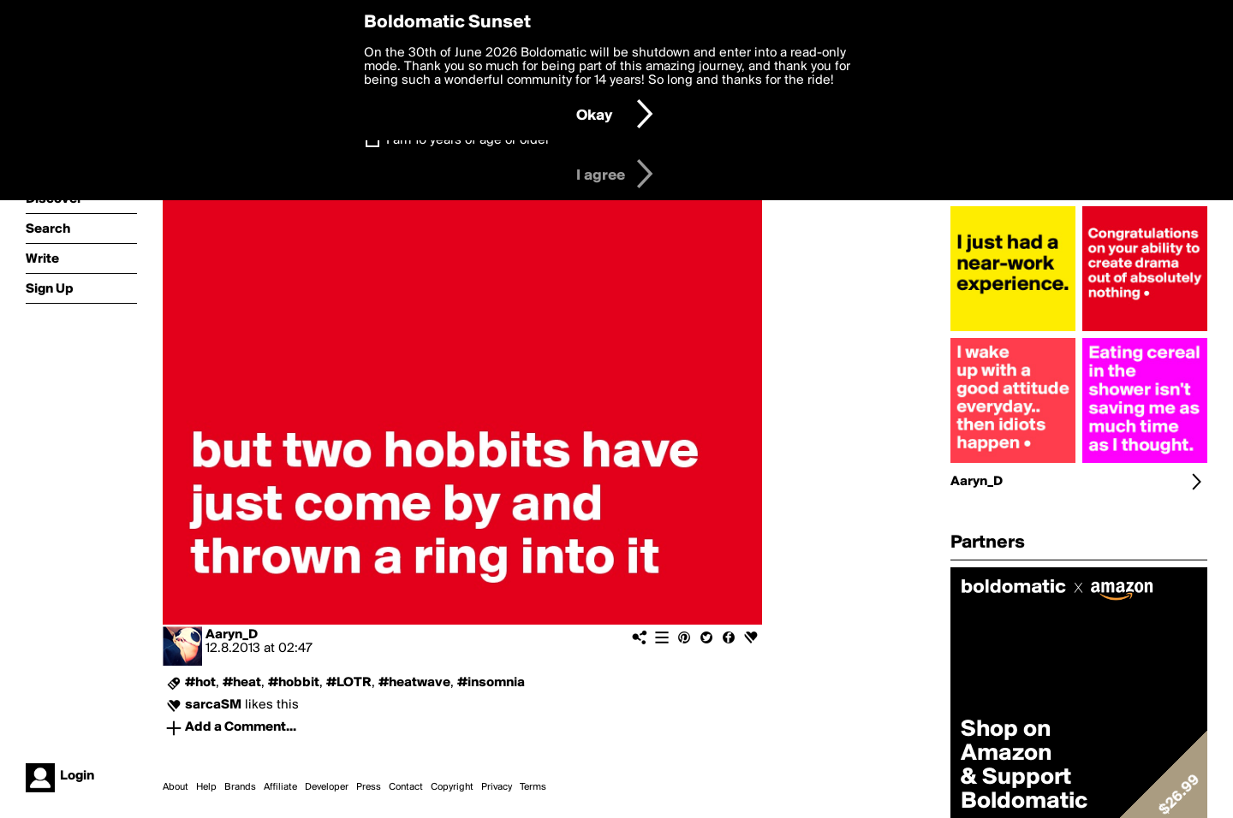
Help (206, 787)
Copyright (452, 787)
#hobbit (293, 683)
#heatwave (414, 683)
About (175, 787)
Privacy (496, 787)
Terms (533, 787)
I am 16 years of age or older (468, 140)
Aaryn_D (232, 635)
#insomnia (491, 683)
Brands (240, 787)
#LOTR (349, 683)
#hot (200, 683)
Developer (326, 787)
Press (368, 787)
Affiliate (280, 787)
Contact (406, 787)
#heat (242, 683)
